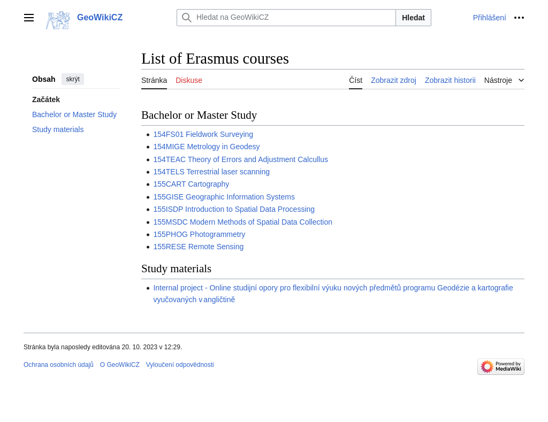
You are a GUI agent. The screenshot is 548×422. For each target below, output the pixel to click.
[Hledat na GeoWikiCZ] (286, 17)
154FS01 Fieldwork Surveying (203, 134)
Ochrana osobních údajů (59, 365)
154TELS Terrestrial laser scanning (211, 171)
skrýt (72, 79)
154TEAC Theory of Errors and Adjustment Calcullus (240, 159)
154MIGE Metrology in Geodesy (206, 146)
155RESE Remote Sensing (198, 246)
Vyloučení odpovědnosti (180, 365)
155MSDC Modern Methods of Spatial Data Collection (242, 222)
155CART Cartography (191, 184)
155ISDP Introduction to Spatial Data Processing (234, 209)
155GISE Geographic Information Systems (224, 197)
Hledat (413, 17)
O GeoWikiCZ (120, 365)
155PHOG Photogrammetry (199, 234)
